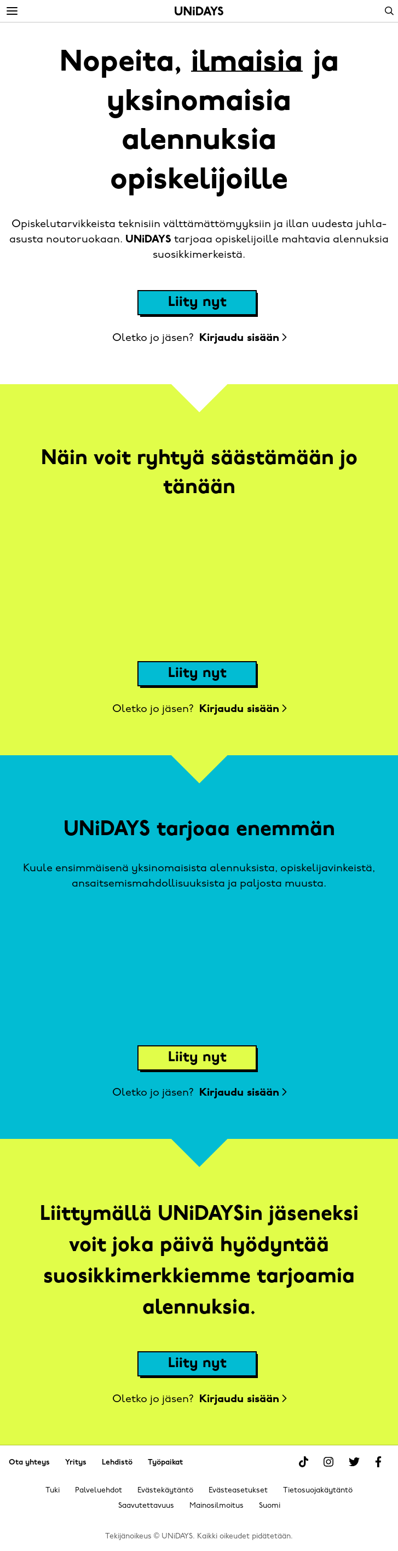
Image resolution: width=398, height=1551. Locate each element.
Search (389, 10)
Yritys (75, 1463)
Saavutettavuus (146, 1506)
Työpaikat (165, 1463)
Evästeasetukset (238, 1490)
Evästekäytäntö (165, 1490)
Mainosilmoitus (216, 1506)
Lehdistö (117, 1463)
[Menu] (12, 11)
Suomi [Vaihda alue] (269, 1506)
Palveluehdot (98, 1490)
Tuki (52, 1490)
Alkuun (199, 11)
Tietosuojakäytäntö (318, 1490)
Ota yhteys (29, 1463)
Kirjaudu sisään (242, 338)
